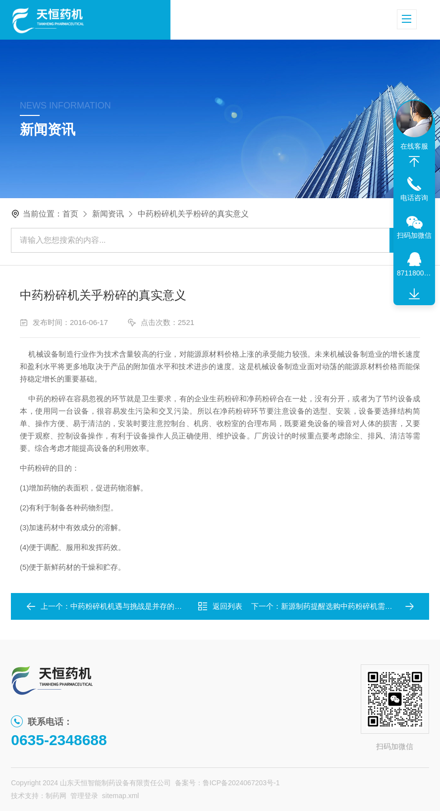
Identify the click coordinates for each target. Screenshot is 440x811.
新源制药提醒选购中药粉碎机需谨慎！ (344, 606)
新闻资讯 (108, 214)
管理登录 (84, 796)
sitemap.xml (120, 796)
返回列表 (220, 606)
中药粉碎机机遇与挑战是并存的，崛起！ (137, 606)
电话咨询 (414, 198)
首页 (70, 214)
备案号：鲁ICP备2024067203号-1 (227, 783)
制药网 (56, 796)
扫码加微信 (414, 235)
